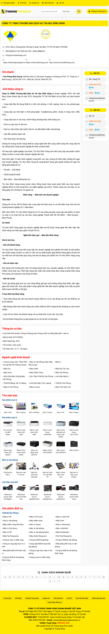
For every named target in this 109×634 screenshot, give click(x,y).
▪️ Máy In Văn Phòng (10, 387)
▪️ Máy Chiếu (33, 369)
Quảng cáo (34, 3)
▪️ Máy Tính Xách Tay (62, 387)
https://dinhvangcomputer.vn (14, 62)
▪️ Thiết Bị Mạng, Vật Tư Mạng (14, 383)
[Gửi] (79, 11)
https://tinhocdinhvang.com (37, 62)
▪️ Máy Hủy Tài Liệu (61, 369)
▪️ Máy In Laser (34, 387)
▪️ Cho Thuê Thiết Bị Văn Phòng (41, 376)
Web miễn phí (48, 3)
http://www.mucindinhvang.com (62, 62)
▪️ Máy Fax (6, 369)
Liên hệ (60, 3)
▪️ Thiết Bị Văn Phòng (62, 383)
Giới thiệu (22, 3)
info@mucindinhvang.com (16, 55)
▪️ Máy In (57, 362)
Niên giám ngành (8, 3)
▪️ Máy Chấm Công (36, 372)
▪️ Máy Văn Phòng (61, 372)
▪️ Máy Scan (7, 372)
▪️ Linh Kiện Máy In (61, 376)
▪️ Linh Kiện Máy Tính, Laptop (40, 383)
